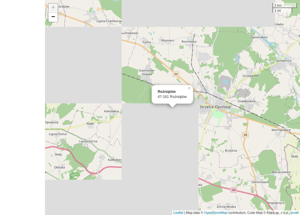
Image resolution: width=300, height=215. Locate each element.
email (295, 212)
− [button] (53, 17)
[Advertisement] (22, 107)
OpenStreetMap (215, 212)
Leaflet (178, 212)
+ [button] (53, 8)
